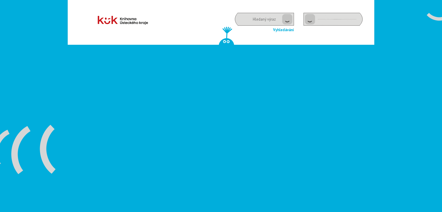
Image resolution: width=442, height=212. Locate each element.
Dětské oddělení (122, 20)
